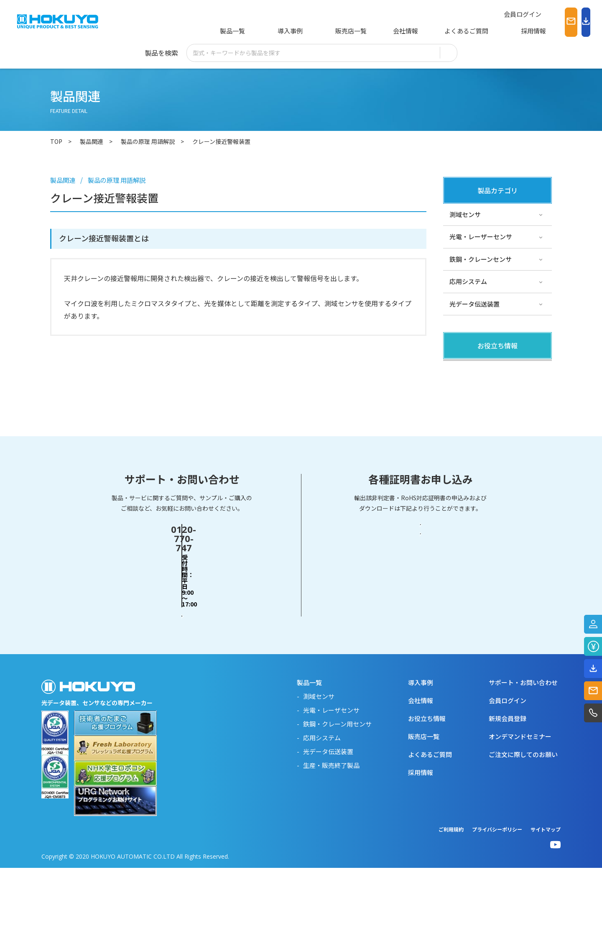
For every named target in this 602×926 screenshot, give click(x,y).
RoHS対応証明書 (420, 656)
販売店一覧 (324, 30)
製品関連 (461, 369)
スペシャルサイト (474, 436)
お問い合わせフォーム (181, 656)
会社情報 (372, 30)
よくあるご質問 (427, 30)
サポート (461, 414)
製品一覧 (230, 30)
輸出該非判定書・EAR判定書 (421, 624)
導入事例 (275, 30)
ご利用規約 (451, 887)
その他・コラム (471, 392)
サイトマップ (546, 887)
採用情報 (481, 30)
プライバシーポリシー (497, 887)
